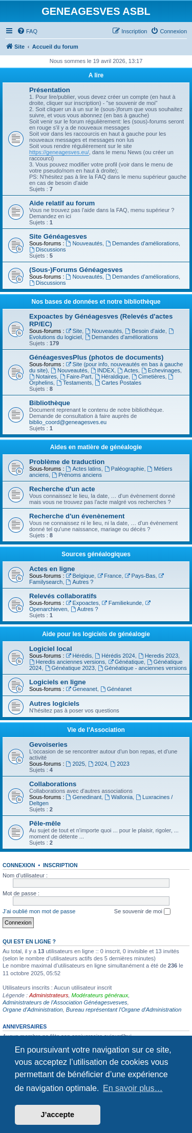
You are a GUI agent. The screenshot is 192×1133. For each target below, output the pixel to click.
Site (74, 331)
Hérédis (79, 656)
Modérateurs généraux (100, 995)
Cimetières (148, 376)
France (109, 576)
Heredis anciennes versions (67, 662)
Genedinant (84, 797)
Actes (127, 370)
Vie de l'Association (96, 729)
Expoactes (82, 603)
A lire (96, 75)
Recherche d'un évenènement (76, 516)
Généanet (116, 689)
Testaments (74, 383)
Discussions (47, 249)
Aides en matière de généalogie (96, 447)
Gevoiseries (48, 744)
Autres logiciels (54, 703)
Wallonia (118, 797)
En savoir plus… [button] (133, 1088)
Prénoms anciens (77, 475)
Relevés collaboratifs (63, 596)
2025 (75, 764)
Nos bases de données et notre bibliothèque (95, 301)
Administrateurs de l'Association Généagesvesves (65, 1002)
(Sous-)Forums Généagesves (75, 270)
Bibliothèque (49, 403)
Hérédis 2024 (115, 656)
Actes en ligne (52, 569)
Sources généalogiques (96, 554)
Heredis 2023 (158, 656)
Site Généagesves (58, 236)
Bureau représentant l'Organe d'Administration (124, 1009)
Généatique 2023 (70, 668)
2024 (97, 764)
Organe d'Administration (33, 1009)
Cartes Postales (118, 383)
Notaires (43, 376)
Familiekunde (122, 603)
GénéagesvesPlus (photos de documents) (96, 357)
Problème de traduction (66, 462)
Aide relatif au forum (62, 203)
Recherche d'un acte (62, 489)
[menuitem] (27, 31)
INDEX (102, 370)
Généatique (126, 662)
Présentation (49, 90)
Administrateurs (48, 995)
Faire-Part (76, 376)
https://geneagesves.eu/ (59, 152)
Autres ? (80, 582)
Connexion (19, 865)
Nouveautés (84, 243)
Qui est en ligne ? (29, 941)
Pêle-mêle (45, 823)
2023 (119, 764)
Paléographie (124, 469)
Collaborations (52, 784)
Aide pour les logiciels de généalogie (96, 634)
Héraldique (112, 376)
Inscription (60, 865)
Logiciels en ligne (57, 682)
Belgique (80, 576)
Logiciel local (50, 649)
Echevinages (160, 370)
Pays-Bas (140, 576)
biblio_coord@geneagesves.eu (67, 422)
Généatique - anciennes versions (142, 668)
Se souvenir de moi (142, 911)
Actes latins (83, 469)
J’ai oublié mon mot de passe (39, 911)
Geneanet (81, 689)
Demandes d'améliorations (142, 243)
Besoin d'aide (145, 331)
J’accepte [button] (58, 1114)
